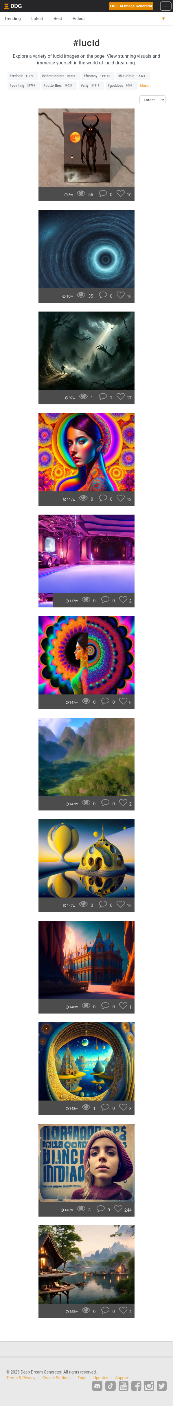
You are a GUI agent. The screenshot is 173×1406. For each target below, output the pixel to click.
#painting (24, 85)
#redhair (23, 76)
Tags (82, 1378)
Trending (12, 18)
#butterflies (59, 85)
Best (58, 18)
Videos (79, 18)
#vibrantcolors (60, 76)
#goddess (121, 85)
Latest (37, 18)
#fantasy (98, 76)
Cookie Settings (57, 1378)
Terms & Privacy (20, 1378)
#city (91, 85)
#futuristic (133, 76)
